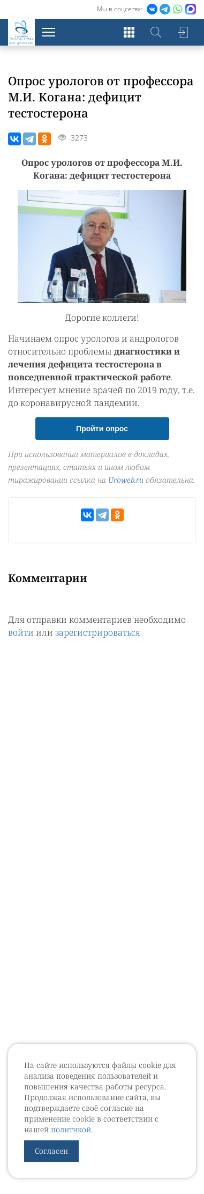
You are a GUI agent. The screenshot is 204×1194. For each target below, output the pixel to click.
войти (21, 632)
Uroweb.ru (125, 480)
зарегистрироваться (97, 632)
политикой (71, 1129)
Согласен (51, 1151)
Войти (182, 32)
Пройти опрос (102, 428)
